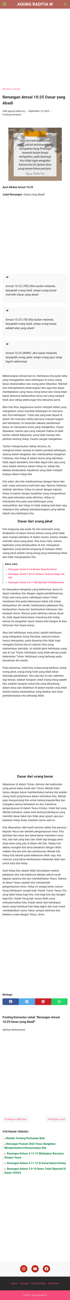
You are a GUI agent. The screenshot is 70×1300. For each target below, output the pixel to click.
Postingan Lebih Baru (16, 1119)
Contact (24, 1283)
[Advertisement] (35, 48)
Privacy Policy (38, 1283)
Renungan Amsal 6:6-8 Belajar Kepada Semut (32, 569)
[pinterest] (43, 1001)
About (14, 1283)
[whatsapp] (59, 1001)
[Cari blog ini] (65, 4)
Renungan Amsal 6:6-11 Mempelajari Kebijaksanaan (36, 582)
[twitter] (27, 1001)
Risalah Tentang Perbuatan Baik (25, 1138)
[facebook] (11, 1001)
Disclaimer (53, 1283)
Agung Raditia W (35, 4)
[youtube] (35, 1268)
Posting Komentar (12, 114)
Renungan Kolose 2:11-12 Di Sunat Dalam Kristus (36, 1163)
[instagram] (23, 1268)
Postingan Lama (56, 1119)
